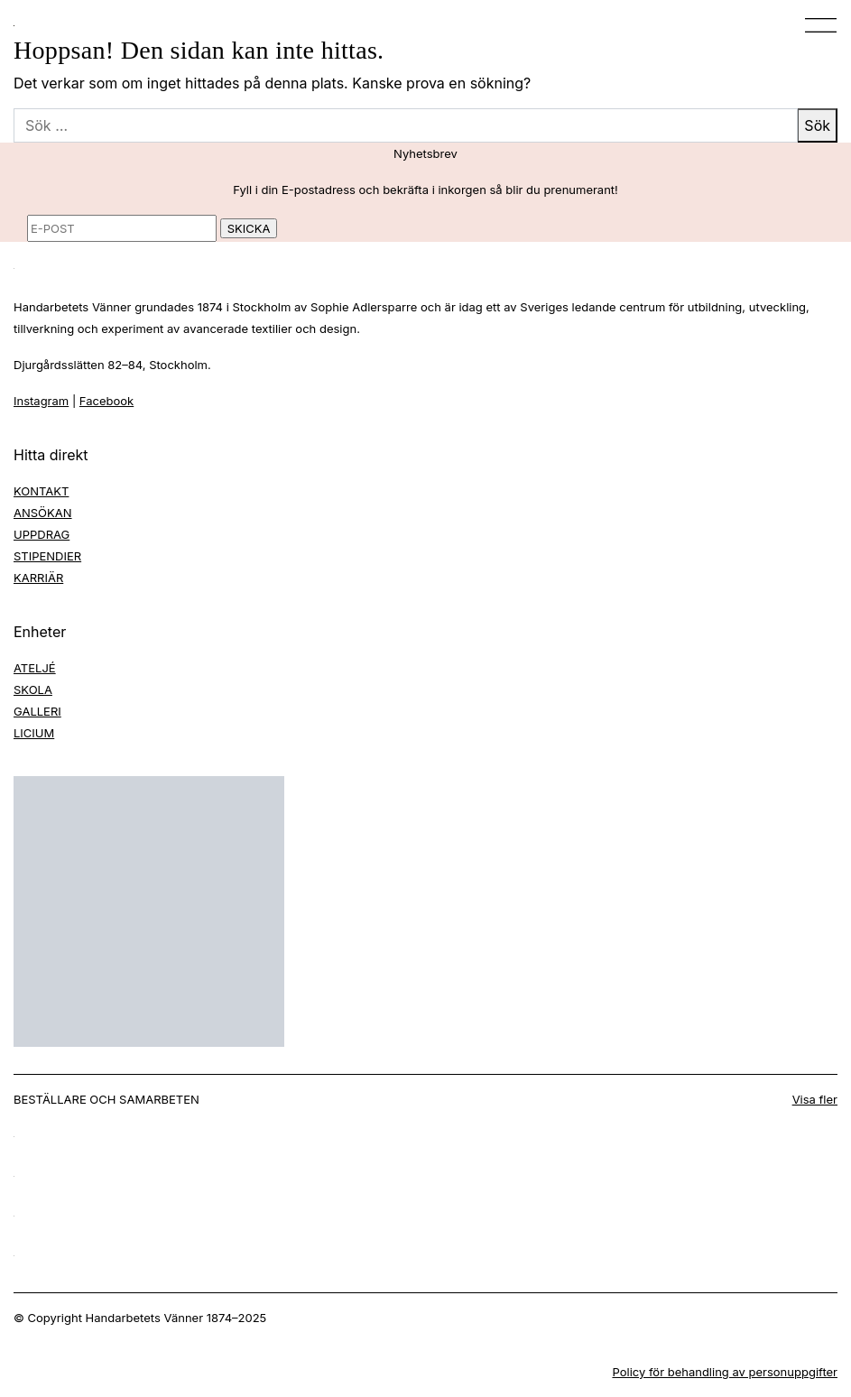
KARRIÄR (38, 577)
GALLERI (37, 711)
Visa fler (814, 1099)
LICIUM (34, 733)
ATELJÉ (35, 668)
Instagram (41, 400)
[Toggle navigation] (815, 25)
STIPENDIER (47, 556)
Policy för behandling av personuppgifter (724, 1372)
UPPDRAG (41, 534)
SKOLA (33, 689)
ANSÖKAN (43, 512)
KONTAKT (41, 491)
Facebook (106, 400)
